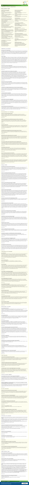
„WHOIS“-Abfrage (9, 466)
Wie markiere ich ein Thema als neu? (5, 38)
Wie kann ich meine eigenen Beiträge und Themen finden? (20, 31)
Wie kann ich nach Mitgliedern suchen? (19, 30)
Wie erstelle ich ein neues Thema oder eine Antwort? (7, 29)
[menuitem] (2, 5)
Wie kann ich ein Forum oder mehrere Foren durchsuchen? (20, 28)
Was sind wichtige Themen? (4, 44)
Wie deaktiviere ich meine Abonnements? (19, 37)
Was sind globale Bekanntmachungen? (6, 43)
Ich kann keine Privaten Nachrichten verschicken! (20, 18)
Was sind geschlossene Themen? (5, 45)
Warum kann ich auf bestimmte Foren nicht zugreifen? (7, 34)
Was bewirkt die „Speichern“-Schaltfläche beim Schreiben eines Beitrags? (6, 37)
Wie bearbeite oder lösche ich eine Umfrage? (6, 33)
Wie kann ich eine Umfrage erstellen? (5, 31)
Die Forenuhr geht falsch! (4, 21)
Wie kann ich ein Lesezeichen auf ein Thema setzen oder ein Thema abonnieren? (21, 35)
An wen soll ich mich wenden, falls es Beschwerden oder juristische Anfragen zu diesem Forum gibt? (21, 44)
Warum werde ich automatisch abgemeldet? (6, 16)
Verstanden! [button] (24, 483)
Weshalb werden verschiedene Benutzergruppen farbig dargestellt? (21, 15)
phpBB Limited (18, 453)
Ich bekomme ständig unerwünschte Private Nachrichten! (20, 19)
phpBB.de (2, 138)
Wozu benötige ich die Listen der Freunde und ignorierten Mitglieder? (20, 23)
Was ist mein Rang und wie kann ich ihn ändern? (7, 26)
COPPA (19, 72)
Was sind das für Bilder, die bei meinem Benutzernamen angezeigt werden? (5, 24)
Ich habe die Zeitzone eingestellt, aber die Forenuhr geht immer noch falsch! (7, 22)
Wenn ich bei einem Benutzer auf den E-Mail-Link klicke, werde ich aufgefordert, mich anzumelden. (7, 27)
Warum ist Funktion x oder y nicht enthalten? (20, 43)
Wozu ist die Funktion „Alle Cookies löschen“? (6, 17)
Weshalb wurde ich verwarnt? (4, 35)
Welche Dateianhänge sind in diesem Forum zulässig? (21, 39)
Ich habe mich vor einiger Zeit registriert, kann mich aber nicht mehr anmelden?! (7, 15)
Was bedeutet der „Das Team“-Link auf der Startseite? (21, 16)
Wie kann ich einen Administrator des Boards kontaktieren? (20, 45)
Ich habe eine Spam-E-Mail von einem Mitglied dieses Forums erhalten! (21, 21)
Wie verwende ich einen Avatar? (5, 25)
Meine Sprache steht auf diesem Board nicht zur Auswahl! (6, 23)
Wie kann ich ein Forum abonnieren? (19, 36)
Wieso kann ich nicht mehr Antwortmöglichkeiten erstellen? (7, 32)
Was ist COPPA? (3, 11)
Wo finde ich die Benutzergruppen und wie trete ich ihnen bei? (20, 13)
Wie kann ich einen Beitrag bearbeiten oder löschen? (7, 30)
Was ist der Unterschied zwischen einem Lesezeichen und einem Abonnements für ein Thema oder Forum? (21, 34)
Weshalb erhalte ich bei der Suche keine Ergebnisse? (21, 29)
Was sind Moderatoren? (17, 11)
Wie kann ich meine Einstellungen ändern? (6, 19)
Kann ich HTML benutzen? (4, 41)
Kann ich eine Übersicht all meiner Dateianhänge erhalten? (20, 40)
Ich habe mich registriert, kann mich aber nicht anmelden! (6, 13)
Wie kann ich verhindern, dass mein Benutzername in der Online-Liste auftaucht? (7, 20)
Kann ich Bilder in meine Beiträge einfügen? (6, 42)
